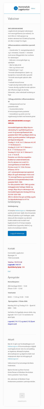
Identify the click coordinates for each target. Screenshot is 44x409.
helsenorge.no (20, 210)
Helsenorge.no (13, 346)
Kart (9, 271)
